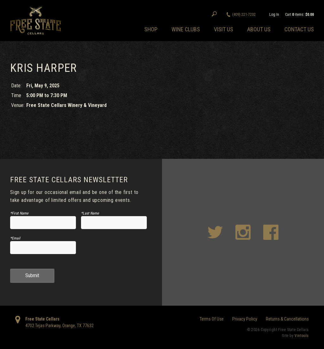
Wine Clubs (185, 29)
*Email (15, 238)
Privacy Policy (244, 318)
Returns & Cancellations (287, 318)
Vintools (302, 335)
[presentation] (113, 250)
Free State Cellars (42, 318)
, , (59, 325)
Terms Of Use (212, 318)
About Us (259, 29)
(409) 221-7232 (244, 14)
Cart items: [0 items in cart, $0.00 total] (299, 14)
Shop (151, 29)
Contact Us (299, 29)
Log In (274, 14)
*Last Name (90, 213)
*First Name (19, 213)
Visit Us (223, 29)
